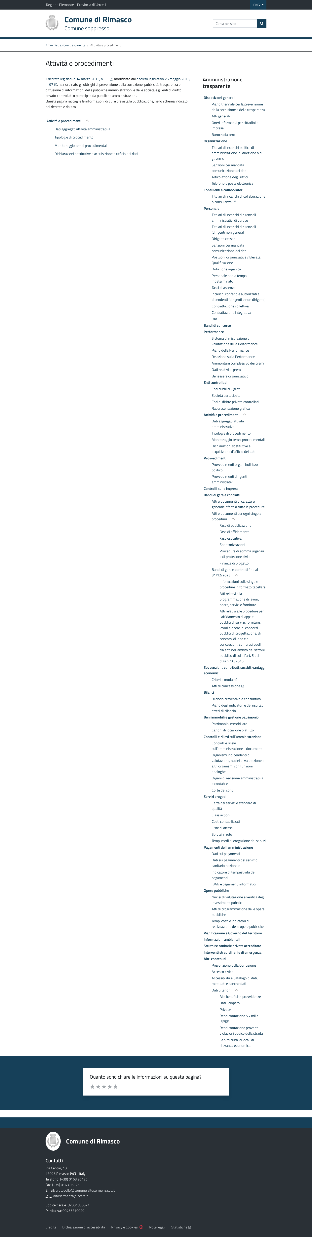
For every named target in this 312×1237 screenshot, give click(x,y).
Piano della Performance (230, 350)
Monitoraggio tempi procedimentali (81, 145)
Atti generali (221, 116)
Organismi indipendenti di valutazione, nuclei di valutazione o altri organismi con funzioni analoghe (238, 763)
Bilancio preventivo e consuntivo (236, 699)
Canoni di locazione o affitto (233, 730)
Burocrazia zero (223, 134)
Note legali (157, 1227)
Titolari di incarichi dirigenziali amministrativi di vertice (234, 217)
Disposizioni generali (219, 97)
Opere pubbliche (216, 890)
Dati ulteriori (221, 990)
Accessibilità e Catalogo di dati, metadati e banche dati (235, 980)
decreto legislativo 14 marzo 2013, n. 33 (80, 79)
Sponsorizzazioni (232, 544)
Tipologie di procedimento (74, 137)
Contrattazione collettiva (230, 306)
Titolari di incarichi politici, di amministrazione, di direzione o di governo (237, 153)
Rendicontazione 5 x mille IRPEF (239, 1018)
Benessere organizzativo (230, 376)
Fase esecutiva (231, 538)
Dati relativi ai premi (227, 369)
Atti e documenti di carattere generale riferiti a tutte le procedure (238, 504)
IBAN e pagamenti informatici (234, 884)
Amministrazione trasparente (65, 45)
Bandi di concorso (217, 325)
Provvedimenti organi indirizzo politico (235, 467)
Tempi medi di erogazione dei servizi (239, 840)
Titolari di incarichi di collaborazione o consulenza (239, 199)
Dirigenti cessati (224, 238)
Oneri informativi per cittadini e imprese (235, 125)
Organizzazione (215, 141)
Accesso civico (222, 971)
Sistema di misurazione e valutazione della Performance (235, 341)
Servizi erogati (214, 796)
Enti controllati (215, 382)
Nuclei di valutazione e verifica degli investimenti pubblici (238, 899)
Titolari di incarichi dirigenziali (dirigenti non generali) (234, 229)
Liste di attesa (222, 828)
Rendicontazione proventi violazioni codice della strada (241, 1030)
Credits (51, 1227)
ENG (257, 5)
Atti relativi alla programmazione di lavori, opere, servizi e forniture (239, 599)
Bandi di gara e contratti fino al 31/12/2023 (235, 572)
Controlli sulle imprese (221, 488)
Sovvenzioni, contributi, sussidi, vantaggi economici (234, 670)
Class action (221, 815)
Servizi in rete (222, 834)
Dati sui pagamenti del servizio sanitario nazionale (234, 862)
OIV (214, 319)
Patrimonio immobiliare (229, 723)
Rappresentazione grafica (231, 408)
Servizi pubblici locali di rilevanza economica (237, 1042)
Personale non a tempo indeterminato (229, 278)
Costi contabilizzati (226, 821)
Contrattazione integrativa (231, 312)
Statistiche (181, 1227)
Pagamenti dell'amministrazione (228, 847)
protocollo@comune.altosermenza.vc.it (85, 1190)
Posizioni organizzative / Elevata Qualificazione (236, 259)
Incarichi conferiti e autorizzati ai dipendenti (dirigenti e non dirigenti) (238, 296)
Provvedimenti (215, 458)
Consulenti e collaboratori (223, 190)
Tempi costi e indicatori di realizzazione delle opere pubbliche (238, 923)
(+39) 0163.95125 (74, 1179)
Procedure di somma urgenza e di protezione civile (242, 553)
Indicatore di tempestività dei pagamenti (233, 875)
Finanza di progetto (234, 563)
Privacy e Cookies (124, 1227)
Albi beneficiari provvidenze (240, 996)
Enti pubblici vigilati (226, 389)
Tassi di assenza (223, 287)
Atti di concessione (239, 686)
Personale (211, 208)
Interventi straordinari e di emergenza (232, 952)
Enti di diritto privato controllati (235, 402)
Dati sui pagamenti (226, 853)
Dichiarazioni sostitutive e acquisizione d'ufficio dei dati (96, 153)
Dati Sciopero (230, 1003)
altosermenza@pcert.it (70, 1196)
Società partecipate (226, 395)
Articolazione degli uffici (230, 177)
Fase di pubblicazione (235, 525)
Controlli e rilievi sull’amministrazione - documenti (237, 745)
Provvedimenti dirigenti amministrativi (229, 479)
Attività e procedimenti (64, 121)
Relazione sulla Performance (233, 356)
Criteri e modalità (224, 679)
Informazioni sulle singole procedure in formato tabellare (242, 584)
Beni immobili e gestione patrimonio (231, 717)
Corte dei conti (223, 790)
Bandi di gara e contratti (222, 495)
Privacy (225, 1009)
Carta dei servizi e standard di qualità (234, 805)
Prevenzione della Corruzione (234, 965)
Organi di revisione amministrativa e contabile (237, 780)
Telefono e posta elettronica (232, 183)
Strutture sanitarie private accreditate (232, 945)
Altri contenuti (215, 958)
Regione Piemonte (60, 4)
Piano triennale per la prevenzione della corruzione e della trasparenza (238, 106)
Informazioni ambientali (222, 939)
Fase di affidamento (235, 531)
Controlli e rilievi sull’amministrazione (232, 736)
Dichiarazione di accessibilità (83, 1227)
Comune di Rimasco (93, 1141)
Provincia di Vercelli (91, 4)
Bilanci (209, 692)
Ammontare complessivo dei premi (238, 363)
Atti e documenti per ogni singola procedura (236, 516)
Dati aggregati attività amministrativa (82, 129)
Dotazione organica (226, 269)
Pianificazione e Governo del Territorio (233, 933)
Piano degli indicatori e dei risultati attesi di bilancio (237, 708)
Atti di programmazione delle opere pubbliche (238, 911)
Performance (214, 331)
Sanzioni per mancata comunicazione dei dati (229, 167)
